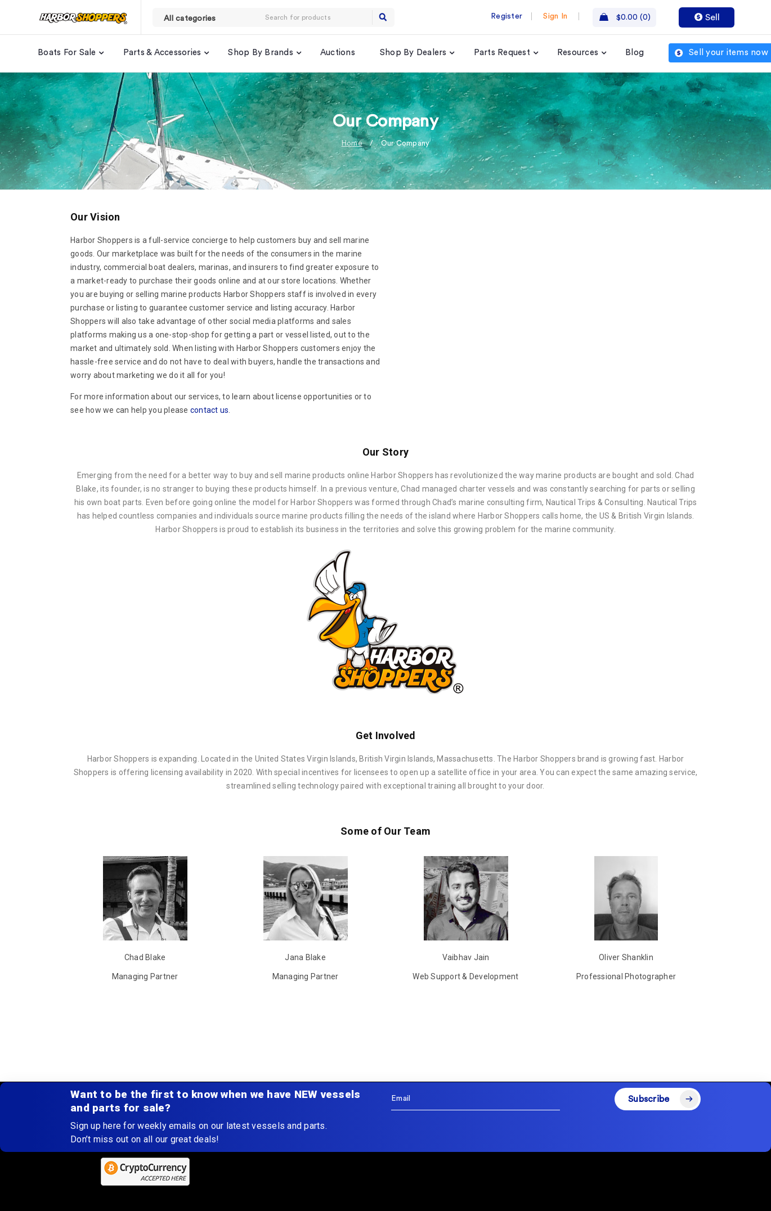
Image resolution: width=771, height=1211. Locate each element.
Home (352, 143)
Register (506, 16)
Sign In (555, 16)
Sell (707, 17)
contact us (209, 410)
